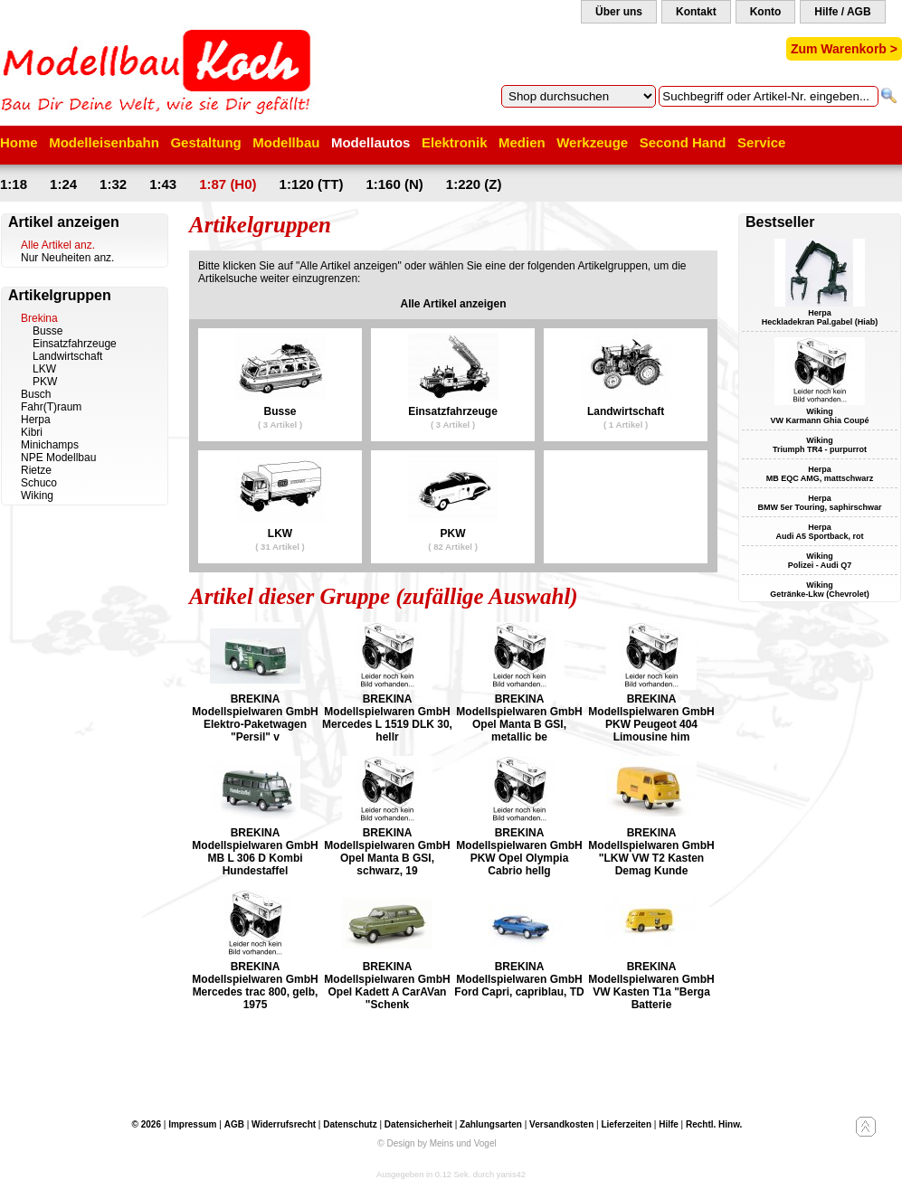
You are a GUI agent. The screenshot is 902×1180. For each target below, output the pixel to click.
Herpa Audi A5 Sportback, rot (819, 532)
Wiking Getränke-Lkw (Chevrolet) (819, 590)
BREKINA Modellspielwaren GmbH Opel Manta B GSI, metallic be (519, 718)
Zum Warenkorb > (844, 49)
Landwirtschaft (67, 356)
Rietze (36, 470)
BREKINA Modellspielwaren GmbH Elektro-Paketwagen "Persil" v (255, 718)
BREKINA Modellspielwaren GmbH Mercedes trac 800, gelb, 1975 (255, 985)
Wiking (37, 495)
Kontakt (696, 11)
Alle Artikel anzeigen (454, 303)
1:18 (13, 184)
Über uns (618, 11)
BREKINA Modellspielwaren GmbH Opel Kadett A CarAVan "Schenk (387, 985)
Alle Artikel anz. (58, 245)
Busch (36, 394)
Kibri (32, 432)
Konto (766, 11)
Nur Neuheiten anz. (67, 257)
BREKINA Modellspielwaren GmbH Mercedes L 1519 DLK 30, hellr (387, 718)
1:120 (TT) (312, 184)
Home (19, 142)
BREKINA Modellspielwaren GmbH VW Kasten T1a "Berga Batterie (651, 985)
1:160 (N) (394, 184)
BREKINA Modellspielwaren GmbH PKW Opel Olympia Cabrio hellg (519, 851)
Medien (522, 142)
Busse (47, 331)
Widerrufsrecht (284, 1124)
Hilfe (669, 1124)
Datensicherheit (418, 1124)
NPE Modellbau (58, 457)
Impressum (192, 1124)
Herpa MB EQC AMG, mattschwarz (820, 474)
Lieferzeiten (626, 1124)
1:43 (162, 184)
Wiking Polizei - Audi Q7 (820, 561)
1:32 (113, 184)
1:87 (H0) (227, 184)
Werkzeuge (592, 142)
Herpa (36, 419)
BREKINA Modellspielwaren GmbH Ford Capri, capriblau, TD (519, 979)
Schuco (39, 483)
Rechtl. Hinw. (714, 1124)
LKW (44, 369)
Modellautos (371, 142)
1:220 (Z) (474, 184)
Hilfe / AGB (842, 11)
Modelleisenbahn (104, 142)
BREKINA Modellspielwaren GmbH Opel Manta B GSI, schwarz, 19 (387, 851)
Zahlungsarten (491, 1124)
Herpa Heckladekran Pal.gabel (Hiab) (820, 317)
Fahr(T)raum (51, 407)
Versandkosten (561, 1124)
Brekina (39, 318)
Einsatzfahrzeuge (75, 343)
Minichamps (50, 445)
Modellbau (285, 142)
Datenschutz (349, 1124)
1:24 (63, 184)
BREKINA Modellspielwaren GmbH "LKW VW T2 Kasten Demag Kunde (651, 851)
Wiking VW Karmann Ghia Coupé (819, 416)
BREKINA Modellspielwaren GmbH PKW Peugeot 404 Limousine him (651, 718)
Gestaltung (205, 142)
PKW (45, 381)
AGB (234, 1124)
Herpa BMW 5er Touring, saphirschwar (820, 503)
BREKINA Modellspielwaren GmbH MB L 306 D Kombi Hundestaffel (255, 851)
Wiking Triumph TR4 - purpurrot (820, 445)
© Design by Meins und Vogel (436, 1143)
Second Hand (683, 142)
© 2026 (146, 1124)
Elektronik (455, 142)
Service (761, 142)
